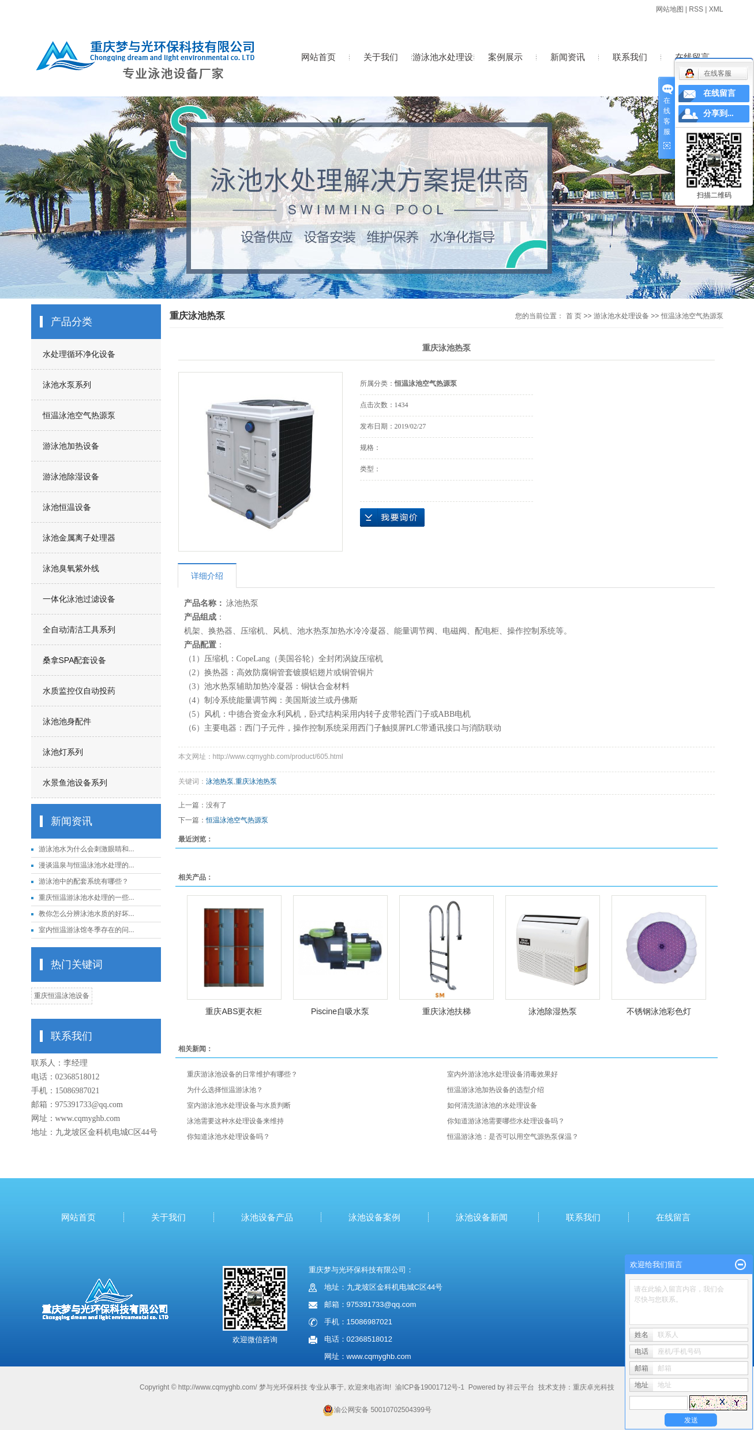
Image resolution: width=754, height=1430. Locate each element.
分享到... (718, 113)
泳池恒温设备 (67, 507)
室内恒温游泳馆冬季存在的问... (86, 930)
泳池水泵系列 (67, 384)
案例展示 (505, 57)
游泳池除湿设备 (71, 476)
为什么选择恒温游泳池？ (225, 1090)
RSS (696, 9)
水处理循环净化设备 (79, 354)
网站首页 (318, 57)
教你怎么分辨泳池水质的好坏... (86, 914)
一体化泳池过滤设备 (79, 599)
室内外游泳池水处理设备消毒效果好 (502, 1074)
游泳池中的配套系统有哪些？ (84, 881)
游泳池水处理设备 (442, 69)
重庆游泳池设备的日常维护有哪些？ (242, 1074)
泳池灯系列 (63, 752)
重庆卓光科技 (593, 1387)
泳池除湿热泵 (552, 1011)
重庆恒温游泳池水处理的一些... (86, 897)
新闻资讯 (567, 57)
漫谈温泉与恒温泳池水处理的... (86, 865)
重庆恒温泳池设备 (61, 996)
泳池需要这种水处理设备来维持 (235, 1121)
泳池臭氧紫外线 (71, 568)
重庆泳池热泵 (256, 781)
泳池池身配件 (67, 721)
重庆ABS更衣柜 (233, 1011)
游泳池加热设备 (71, 445)
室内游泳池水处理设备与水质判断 (239, 1105)
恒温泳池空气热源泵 (79, 415)
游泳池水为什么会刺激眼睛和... (86, 849)
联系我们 (630, 57)
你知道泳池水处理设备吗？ (228, 1137)
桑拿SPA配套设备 (75, 660)
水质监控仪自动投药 (79, 690)
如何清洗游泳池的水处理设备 (492, 1105)
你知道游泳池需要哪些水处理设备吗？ (506, 1121)
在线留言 (692, 57)
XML (716, 9)
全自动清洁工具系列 (79, 629)
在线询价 (392, 517)
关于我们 (380, 57)
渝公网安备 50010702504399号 (377, 1410)
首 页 (574, 316)
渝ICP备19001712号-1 (429, 1387)
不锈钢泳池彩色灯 (659, 1011)
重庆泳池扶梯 (446, 1011)
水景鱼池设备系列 (75, 782)
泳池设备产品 (267, 1217)
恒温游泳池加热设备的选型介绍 (495, 1090)
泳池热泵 (220, 781)
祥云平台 (520, 1387)
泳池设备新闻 (482, 1217)
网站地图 (670, 9)
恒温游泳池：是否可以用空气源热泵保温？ (513, 1137)
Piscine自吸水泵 (340, 1011)
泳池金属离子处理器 (79, 537)
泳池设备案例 (374, 1217)
